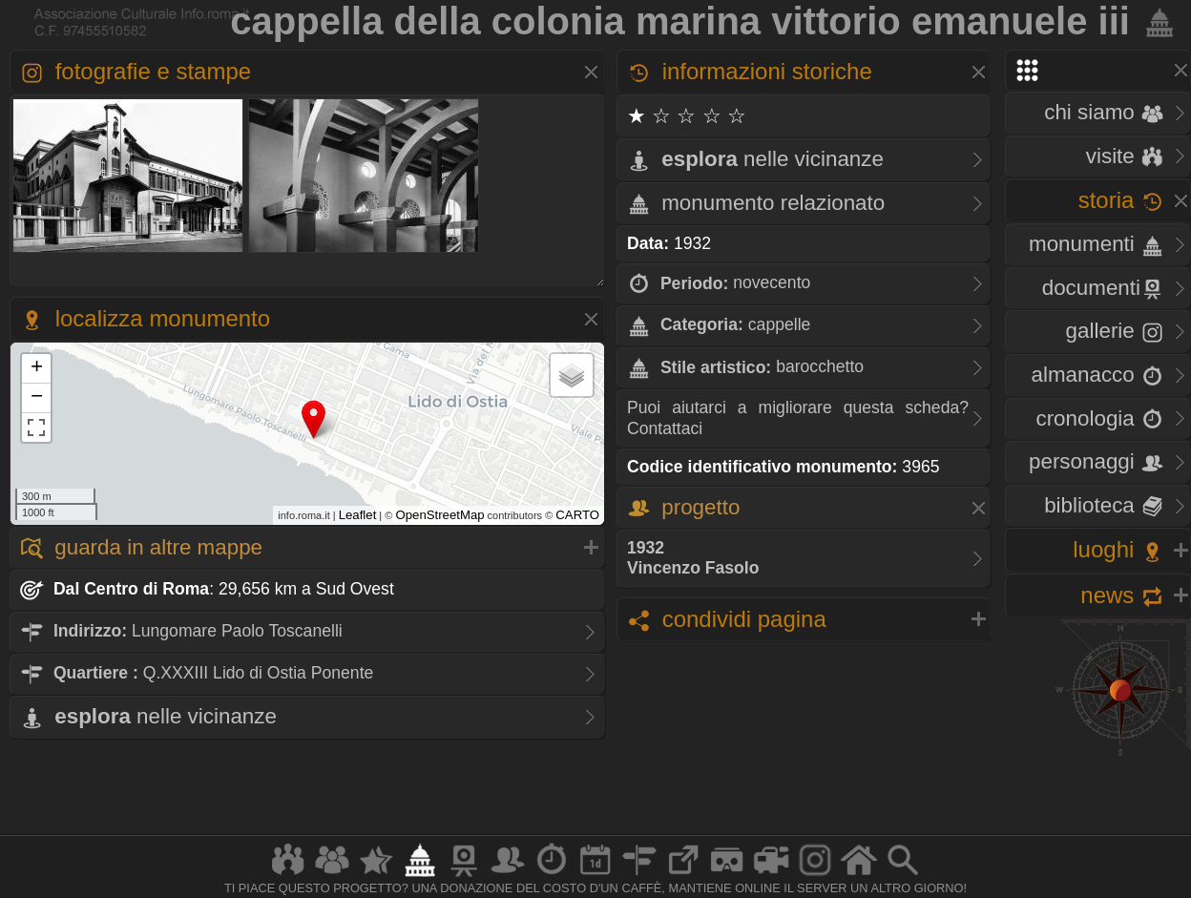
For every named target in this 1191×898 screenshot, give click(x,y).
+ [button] (37, 368)
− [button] (37, 398)
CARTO (577, 515)
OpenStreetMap (439, 515)
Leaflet (358, 515)
